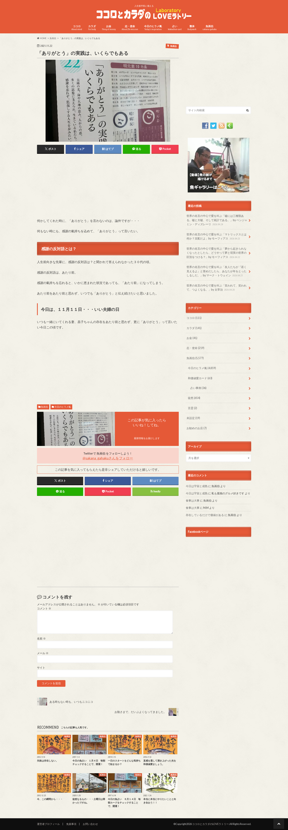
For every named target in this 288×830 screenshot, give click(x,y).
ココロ (76, 28)
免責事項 (71, 824)
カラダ (92, 28)
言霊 (192, 408)
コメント (44, 608)
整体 (192, 28)
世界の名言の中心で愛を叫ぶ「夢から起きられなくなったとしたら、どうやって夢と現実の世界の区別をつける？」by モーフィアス (217, 253)
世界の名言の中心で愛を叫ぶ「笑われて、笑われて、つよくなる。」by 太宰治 (217, 288)
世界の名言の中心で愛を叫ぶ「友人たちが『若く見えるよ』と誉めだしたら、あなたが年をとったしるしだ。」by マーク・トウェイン (217, 271)
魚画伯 (210, 28)
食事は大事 (192, 500)
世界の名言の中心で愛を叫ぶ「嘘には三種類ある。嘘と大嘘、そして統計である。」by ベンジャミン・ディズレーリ (217, 220)
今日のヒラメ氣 (153, 28)
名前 (41, 638)
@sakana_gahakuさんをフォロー (108, 458)
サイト (41, 667)
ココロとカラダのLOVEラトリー (210, 824)
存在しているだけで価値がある (205, 515)
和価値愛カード (200, 378)
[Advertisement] (108, 188)
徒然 (194, 397)
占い (174, 28)
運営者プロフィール (48, 824)
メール (42, 653)
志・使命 (130, 28)
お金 (109, 28)
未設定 (193, 418)
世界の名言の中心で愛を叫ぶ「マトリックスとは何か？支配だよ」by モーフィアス (217, 237)
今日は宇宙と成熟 (197, 486)
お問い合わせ (90, 824)
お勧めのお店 (197, 428)
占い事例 (198, 388)
